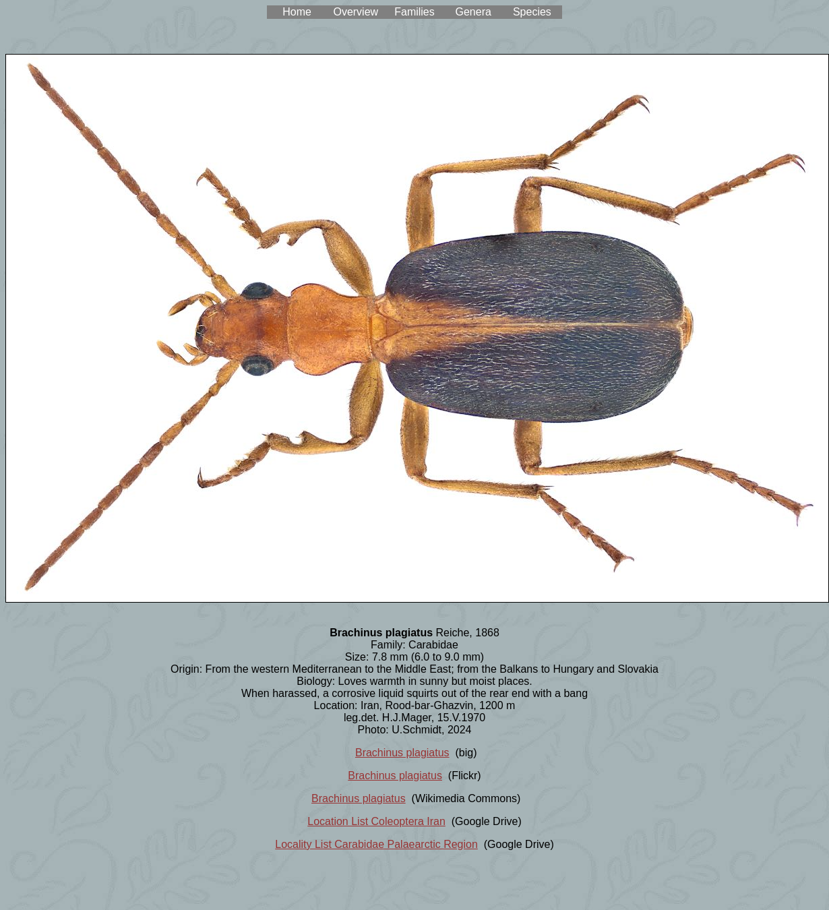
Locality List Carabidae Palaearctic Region (376, 844)
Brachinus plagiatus (402, 752)
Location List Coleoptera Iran (376, 821)
